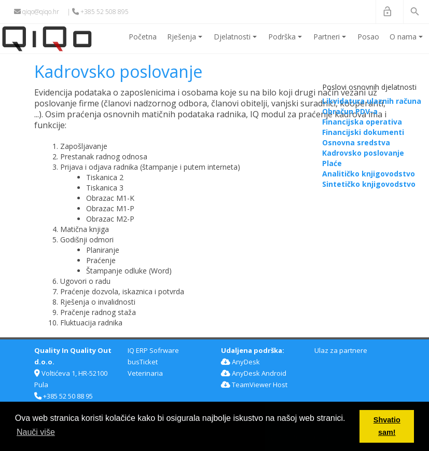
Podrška (287, 41)
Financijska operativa (362, 122)
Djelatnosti (237, 41)
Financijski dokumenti (363, 132)
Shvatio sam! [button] (386, 426)
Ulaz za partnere (340, 350)
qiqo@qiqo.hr (36, 11)
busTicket (143, 361)
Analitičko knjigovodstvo (368, 174)
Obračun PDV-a (350, 111)
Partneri (331, 41)
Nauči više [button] (36, 432)
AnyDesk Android (253, 373)
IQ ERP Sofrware (153, 350)
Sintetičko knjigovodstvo (369, 184)
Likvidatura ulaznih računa (371, 101)
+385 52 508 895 (100, 11)
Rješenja (186, 41)
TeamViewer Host (254, 384)
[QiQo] (47, 38)
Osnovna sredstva (356, 142)
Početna (143, 37)
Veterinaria (145, 373)
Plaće (332, 163)
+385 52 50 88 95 (63, 396)
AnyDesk (240, 361)
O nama (408, 41)
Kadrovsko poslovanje (363, 153)
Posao (368, 37)
